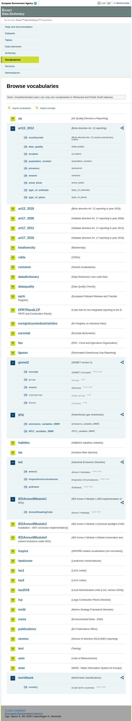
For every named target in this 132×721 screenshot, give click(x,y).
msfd (21, 609)
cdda (21, 257)
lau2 (21, 580)
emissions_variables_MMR (44, 424)
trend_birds (35, 182)
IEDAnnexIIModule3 (32, 524)
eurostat (24, 333)
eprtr (21, 296)
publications (27, 629)
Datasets (10, 33)
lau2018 (23, 590)
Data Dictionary (31, 20)
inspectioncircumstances (43, 479)
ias (20, 452)
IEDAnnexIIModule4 (32, 537)
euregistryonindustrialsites (37, 323)
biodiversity (26, 247)
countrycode (36, 137)
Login (103, 3)
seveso (23, 638)
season (33, 175)
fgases (23, 352)
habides (24, 442)
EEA (20, 3)
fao (20, 343)
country (33, 687)
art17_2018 (26, 237)
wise (21, 668)
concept (33, 371)
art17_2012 (26, 228)
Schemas (10, 53)
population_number (40, 161)
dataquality (26, 286)
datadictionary (28, 276)
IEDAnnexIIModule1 (32, 498)
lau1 (21, 570)
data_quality (36, 146)
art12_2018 (26, 208)
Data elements (13, 46)
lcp (20, 599)
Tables (8, 40)
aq (20, 118)
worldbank (25, 677)
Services (10, 66)
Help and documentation (19, 26)
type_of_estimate (39, 190)
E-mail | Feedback (15, 710)
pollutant (34, 486)
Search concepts (47, 108)
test (20, 648)
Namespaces (12, 72)
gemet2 (23, 362)
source (33, 387)
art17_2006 (26, 218)
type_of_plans (37, 197)
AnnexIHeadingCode (41, 512)
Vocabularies (13, 59)
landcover (25, 560)
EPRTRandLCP (29, 309)
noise (22, 619)
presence (34, 168)
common (24, 267)
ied (20, 462)
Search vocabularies (21, 108)
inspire (23, 551)
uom (21, 658)
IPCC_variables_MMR (41, 431)
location (33, 153)
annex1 (33, 471)
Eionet (19, 20)
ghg (21, 414)
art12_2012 (26, 128)
